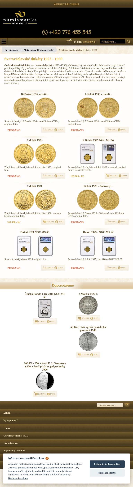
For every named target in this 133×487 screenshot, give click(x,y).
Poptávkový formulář (14, 450)
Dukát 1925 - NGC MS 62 (98, 232)
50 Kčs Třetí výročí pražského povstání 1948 (88, 329)
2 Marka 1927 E (88, 293)
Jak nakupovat (10, 443)
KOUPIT (114, 175)
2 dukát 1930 (34, 186)
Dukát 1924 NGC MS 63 (34, 232)
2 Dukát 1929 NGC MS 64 (98, 140)
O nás (6, 428)
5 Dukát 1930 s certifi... (98, 94)
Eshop (6, 412)
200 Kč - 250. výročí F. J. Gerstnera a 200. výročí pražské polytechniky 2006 (45, 366)
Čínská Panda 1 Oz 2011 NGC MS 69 (45, 295)
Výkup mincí (10, 420)
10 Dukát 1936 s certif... (35, 94)
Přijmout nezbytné (107, 473)
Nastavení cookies (18, 478)
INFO (60, 129)
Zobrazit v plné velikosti (66, 3)
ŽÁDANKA (48, 129)
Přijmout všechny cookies (107, 464)
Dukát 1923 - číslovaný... (98, 186)
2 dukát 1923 (34, 140)
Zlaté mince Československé (39, 50)
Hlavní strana (10, 50)
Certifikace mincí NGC (16, 435)
